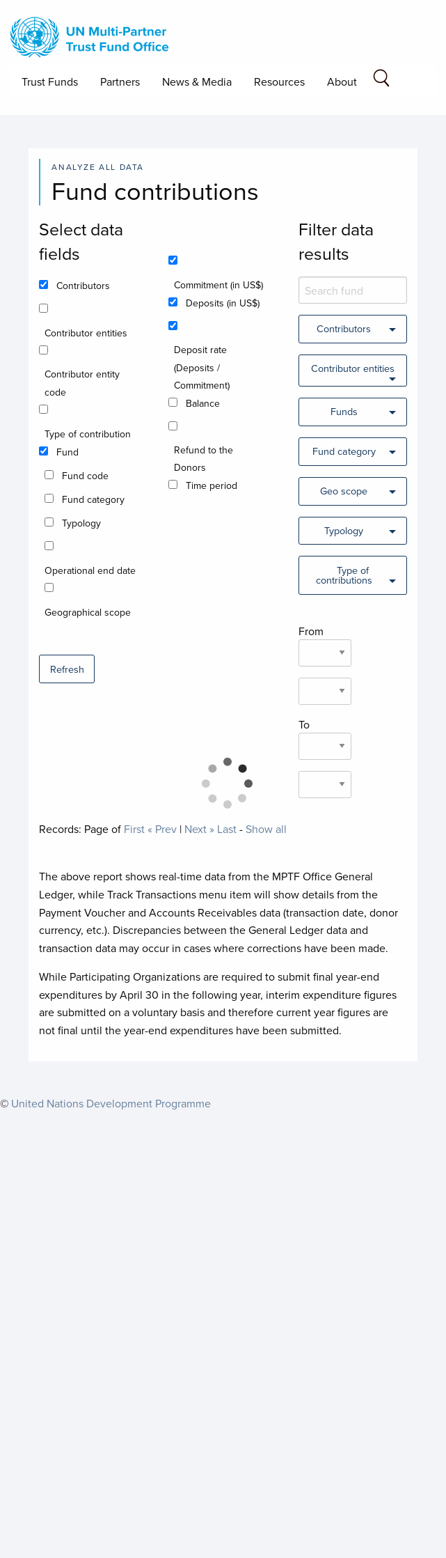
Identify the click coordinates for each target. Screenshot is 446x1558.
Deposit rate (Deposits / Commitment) (202, 367)
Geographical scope (88, 612)
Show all (266, 828)
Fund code (85, 476)
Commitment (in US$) (218, 285)
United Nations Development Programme (111, 1103)
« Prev (162, 828)
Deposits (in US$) (223, 303)
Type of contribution (88, 434)
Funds (344, 411)
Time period (211, 485)
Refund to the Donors (203, 458)
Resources (279, 81)
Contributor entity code (82, 382)
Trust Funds (50, 81)
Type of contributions (344, 575)
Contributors (83, 286)
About (342, 81)
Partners (120, 81)
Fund (67, 452)
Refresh (67, 669)
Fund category (93, 499)
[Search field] (381, 80)
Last (227, 828)
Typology (81, 523)
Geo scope (343, 490)
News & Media (197, 81)
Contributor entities (86, 333)
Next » (199, 828)
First (134, 828)
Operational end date (90, 570)
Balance (203, 403)
